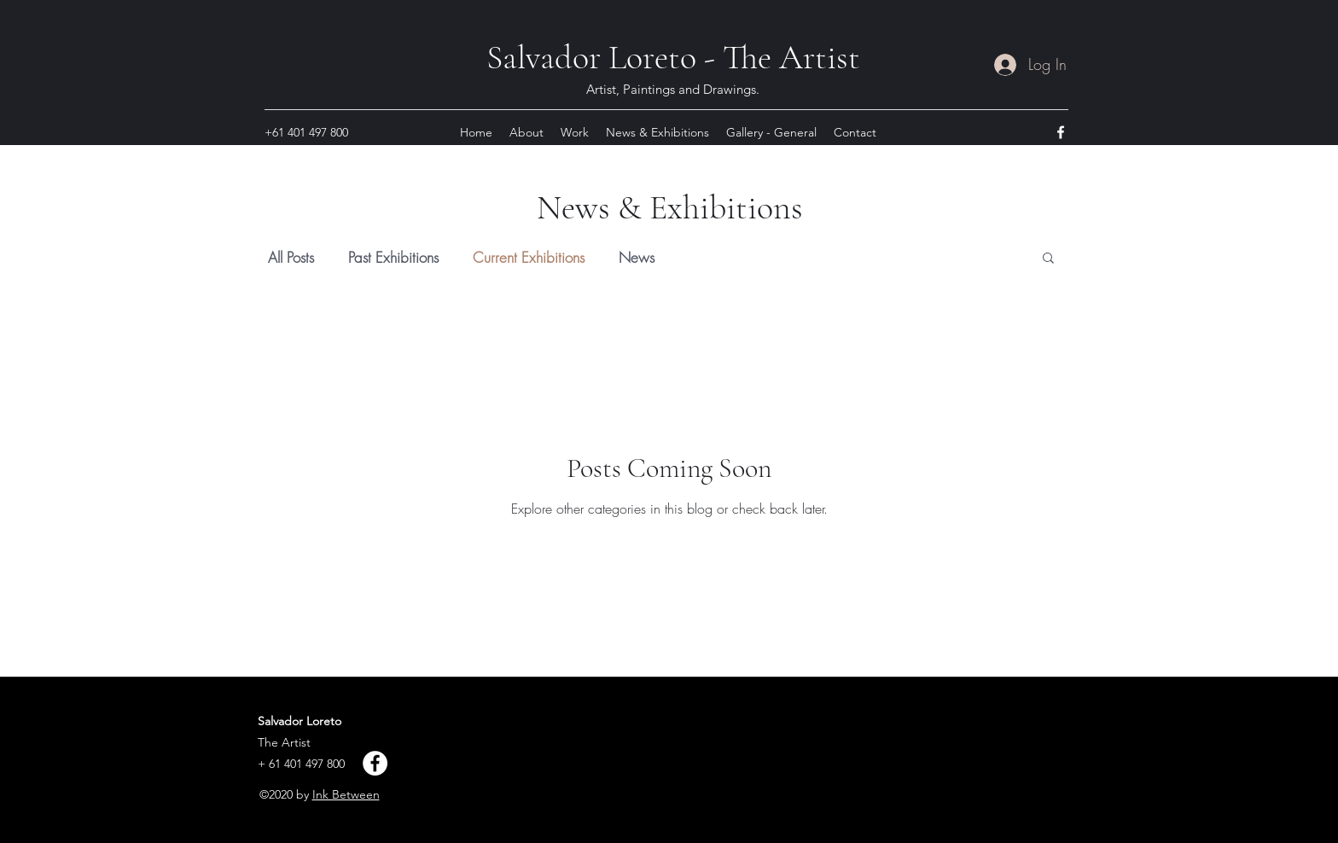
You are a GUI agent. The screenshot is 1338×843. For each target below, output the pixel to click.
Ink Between (346, 794)
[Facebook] (375, 763)
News (636, 257)
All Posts (291, 257)
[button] (1048, 259)
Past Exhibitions (393, 257)
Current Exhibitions (529, 257)
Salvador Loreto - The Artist (673, 57)
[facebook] (1060, 132)
